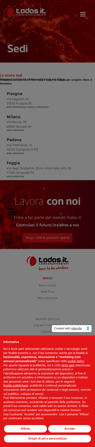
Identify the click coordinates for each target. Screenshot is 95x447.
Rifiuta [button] (25, 428)
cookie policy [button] (75, 361)
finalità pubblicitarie (15, 385)
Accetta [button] (69, 428)
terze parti (68, 365)
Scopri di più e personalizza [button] (47, 438)
